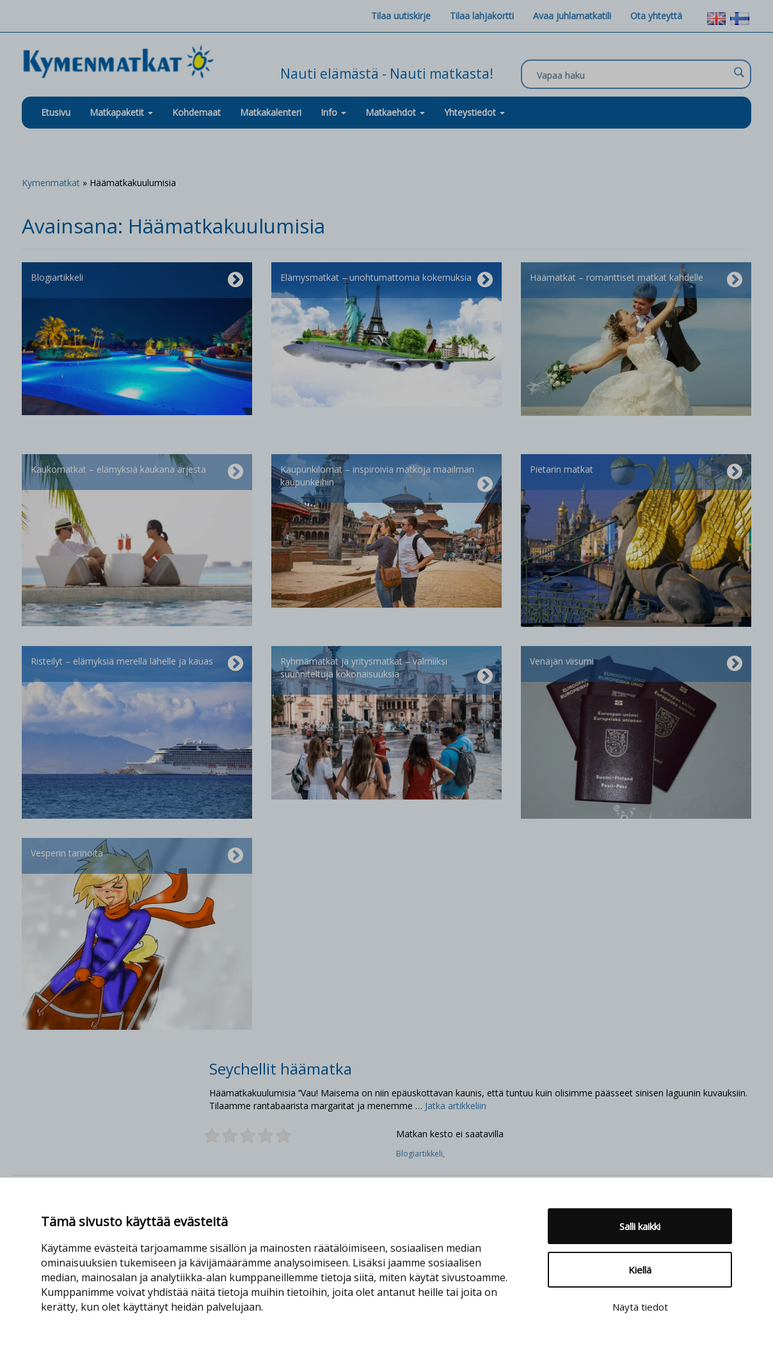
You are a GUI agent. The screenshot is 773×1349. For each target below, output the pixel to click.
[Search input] (633, 75)
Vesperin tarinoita (137, 856)
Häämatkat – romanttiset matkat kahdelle (636, 280)
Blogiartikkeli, (421, 1153)
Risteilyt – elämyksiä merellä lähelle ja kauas (137, 664)
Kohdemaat (196, 112)
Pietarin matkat (636, 472)
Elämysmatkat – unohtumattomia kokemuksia (386, 280)
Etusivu (55, 112)
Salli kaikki (639, 1226)
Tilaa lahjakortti (482, 16)
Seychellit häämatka (280, 1068)
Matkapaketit (121, 112)
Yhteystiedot (474, 112)
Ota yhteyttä (656, 16)
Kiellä (639, 1269)
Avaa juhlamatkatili (572, 16)
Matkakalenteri (270, 112)
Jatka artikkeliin (455, 1106)
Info (333, 112)
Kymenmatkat (51, 183)
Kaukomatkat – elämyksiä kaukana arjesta (137, 472)
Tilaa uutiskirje (401, 16)
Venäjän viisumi (636, 664)
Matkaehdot (395, 112)
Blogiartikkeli (137, 280)
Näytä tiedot (640, 1306)
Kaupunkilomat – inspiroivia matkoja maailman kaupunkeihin (386, 478)
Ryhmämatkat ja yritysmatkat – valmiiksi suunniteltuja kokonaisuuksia (386, 670)
